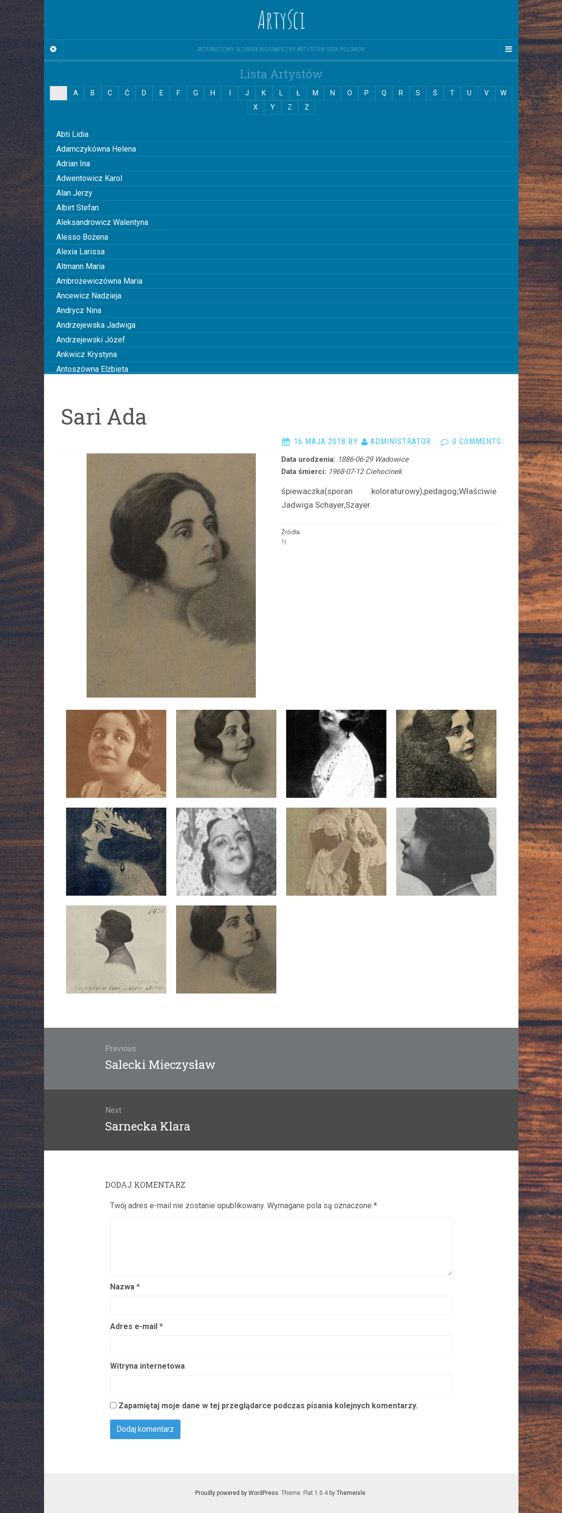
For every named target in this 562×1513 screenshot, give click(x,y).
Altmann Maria (80, 266)
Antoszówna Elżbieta (92, 369)
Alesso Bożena (82, 237)
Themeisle (351, 1493)
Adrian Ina (73, 163)
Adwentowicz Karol (89, 178)
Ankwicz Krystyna (86, 354)
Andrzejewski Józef (90, 339)
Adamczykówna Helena (96, 149)
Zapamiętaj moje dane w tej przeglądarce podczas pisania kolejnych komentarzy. (268, 1405)
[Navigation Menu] (508, 49)
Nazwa (125, 1286)
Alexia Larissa (80, 251)
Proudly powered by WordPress (236, 1493)
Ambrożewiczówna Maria (99, 281)
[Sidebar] (54, 49)
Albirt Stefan (77, 207)
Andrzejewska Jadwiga (95, 325)
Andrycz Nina (78, 310)
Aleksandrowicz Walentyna (102, 222)
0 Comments (476, 441)
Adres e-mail (136, 1326)
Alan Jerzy (74, 193)
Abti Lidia (72, 134)
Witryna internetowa (147, 1366)
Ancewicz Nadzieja (88, 295)
